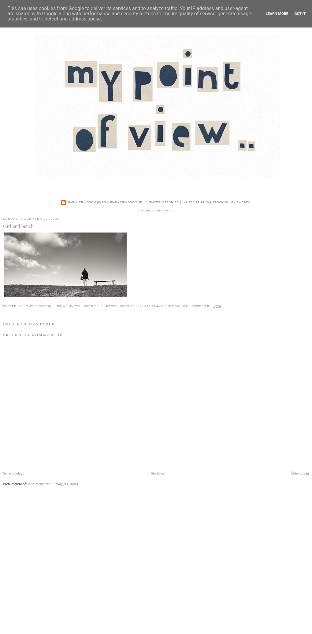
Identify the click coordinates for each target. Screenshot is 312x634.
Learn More (277, 14)
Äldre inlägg (300, 473)
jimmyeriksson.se (162, 202)
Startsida (157, 473)
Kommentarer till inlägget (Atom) (53, 484)
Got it (300, 14)
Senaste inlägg (13, 473)
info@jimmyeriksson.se (120, 202)
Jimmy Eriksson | (82, 202)
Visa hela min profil (156, 210)
